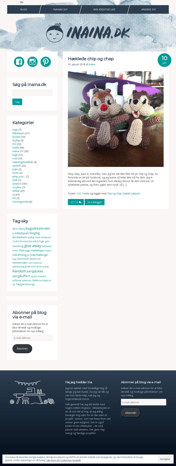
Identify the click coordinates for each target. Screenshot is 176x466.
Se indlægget (94, 202)
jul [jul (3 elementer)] (28, 255)
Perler (15, 172)
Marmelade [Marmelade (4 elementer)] (23, 258)
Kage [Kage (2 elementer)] (14, 259)
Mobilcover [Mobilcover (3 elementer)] (35, 259)
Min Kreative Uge (104, 9)
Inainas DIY (60, 9)
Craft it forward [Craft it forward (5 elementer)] (20, 241)
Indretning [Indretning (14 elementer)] (19, 255)
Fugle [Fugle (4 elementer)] (41, 241)
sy (13, 194)
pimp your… (18, 176)
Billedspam (18, 133)
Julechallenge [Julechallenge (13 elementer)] (39, 255)
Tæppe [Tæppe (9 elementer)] (20, 284)
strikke (16, 190)
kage (15, 154)
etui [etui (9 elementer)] (35, 241)
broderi (16, 136)
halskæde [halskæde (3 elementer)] (47, 246)
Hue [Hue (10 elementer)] (21, 250)
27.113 (76, 202)
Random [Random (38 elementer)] (19, 271)
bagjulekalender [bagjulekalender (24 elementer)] (37, 228)
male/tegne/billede (22, 162)
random (16, 183)
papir (15, 169)
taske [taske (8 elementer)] (35, 280)
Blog (23, 9)
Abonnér (22, 348)
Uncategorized (20, 201)
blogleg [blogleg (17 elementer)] (35, 233)
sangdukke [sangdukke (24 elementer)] (35, 271)
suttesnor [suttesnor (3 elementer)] (27, 280)
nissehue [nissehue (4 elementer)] (37, 262)
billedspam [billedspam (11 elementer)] (22, 233)
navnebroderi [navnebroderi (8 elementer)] (20, 262)
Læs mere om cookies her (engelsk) (63, 460)
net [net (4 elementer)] (30, 262)
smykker (17, 187)
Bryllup (16, 140)
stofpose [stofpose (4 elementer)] (16, 280)
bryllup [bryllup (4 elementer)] (31, 237)
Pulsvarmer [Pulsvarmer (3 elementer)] (36, 266)
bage (15, 129)
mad (14, 158)
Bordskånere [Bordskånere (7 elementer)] (19, 237)
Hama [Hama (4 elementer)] (15, 250)
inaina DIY (18, 151)
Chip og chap (114, 193)
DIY (79, 193)
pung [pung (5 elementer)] (45, 266)
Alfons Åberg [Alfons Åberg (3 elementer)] (18, 229)
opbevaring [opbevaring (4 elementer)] (18, 266)
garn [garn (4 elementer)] (47, 241)
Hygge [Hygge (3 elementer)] (27, 250)
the (14, 198)
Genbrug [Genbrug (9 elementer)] (18, 246)
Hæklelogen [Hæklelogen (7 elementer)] (38, 250)
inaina (92, 64)
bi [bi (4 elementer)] (13, 233)
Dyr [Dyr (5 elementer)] (31, 241)
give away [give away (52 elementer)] (32, 245)
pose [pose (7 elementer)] (27, 266)
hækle (85, 193)
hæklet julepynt (131, 193)
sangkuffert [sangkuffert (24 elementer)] (21, 276)
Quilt (15, 180)
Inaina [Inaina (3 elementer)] (48, 250)
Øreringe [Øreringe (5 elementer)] (30, 284)
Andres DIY (148, 9)
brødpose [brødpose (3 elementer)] (46, 237)
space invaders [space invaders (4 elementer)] (38, 276)
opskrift (16, 165)
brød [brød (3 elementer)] (37, 237)
